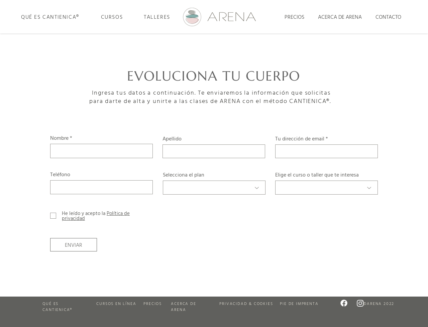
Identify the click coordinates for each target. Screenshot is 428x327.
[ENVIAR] (73, 244)
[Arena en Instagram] (360, 303)
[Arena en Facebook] (343, 303)
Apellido (172, 138)
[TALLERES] (157, 16)
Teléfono (60, 174)
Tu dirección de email (299, 138)
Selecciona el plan (183, 174)
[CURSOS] (111, 16)
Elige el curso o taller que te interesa (317, 174)
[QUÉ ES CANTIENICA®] (50, 16)
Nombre (59, 137)
